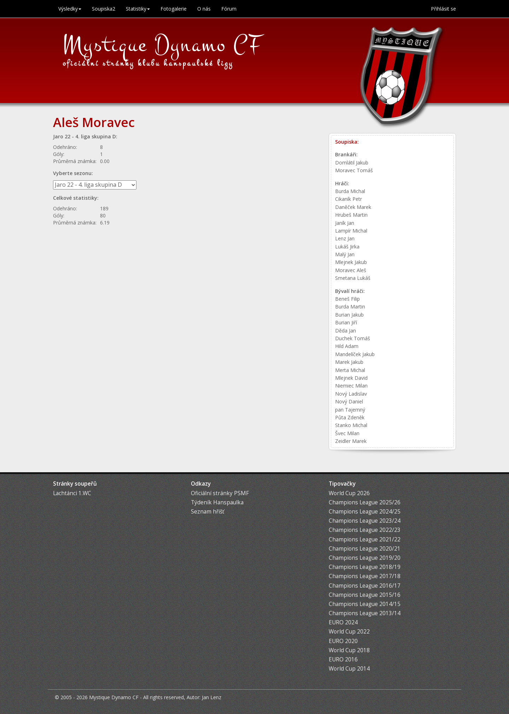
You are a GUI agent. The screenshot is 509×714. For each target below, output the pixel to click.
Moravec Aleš (350, 270)
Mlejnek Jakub (351, 262)
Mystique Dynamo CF (163, 45)
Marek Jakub (349, 362)
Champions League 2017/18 (364, 576)
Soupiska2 (103, 8)
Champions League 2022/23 (364, 530)
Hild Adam (346, 346)
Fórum (228, 8)
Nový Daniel (349, 401)
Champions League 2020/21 (364, 548)
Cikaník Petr (348, 199)
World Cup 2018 (349, 650)
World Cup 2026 (349, 493)
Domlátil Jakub (351, 162)
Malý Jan (345, 254)
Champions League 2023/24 (364, 520)
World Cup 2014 (349, 668)
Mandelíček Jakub (355, 354)
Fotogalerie (173, 8)
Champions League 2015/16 (364, 595)
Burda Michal (350, 191)
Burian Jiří (346, 322)
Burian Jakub (349, 314)
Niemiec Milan (351, 385)
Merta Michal (350, 370)
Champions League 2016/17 (364, 585)
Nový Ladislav (351, 393)
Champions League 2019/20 (364, 558)
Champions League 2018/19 (364, 567)
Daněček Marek (353, 207)
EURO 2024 (343, 622)
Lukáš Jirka (347, 246)
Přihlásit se (443, 8)
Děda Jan (345, 330)
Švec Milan (347, 433)
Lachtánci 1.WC (72, 493)
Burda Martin (350, 306)
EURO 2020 (343, 641)
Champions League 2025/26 (364, 502)
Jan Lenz (211, 697)
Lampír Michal (351, 230)
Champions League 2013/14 (364, 613)
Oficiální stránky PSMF (220, 493)
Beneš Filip (347, 298)
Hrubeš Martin (351, 214)
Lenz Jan (345, 238)
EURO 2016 (343, 659)
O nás (204, 8)
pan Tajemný (350, 409)
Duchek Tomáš (352, 338)
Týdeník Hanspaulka (217, 502)
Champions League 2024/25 (364, 511)
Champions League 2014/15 (364, 604)
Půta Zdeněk (349, 417)
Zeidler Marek (351, 441)
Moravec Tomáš (354, 170)
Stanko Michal (351, 425)
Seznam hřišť (207, 511)
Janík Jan (344, 223)
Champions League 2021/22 (364, 539)
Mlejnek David (351, 377)
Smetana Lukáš (352, 278)
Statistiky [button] (138, 8)
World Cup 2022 (349, 631)
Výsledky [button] (69, 8)
